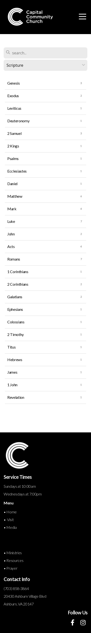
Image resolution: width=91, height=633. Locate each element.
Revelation (15, 397)
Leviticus (14, 108)
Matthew (14, 196)
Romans (13, 259)
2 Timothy (15, 334)
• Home (10, 511)
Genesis (13, 83)
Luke (11, 221)
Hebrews (14, 359)
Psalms (13, 158)
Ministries (14, 552)
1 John (12, 384)
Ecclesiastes (17, 171)
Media (11, 527)
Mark (12, 208)
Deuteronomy (18, 120)
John (11, 234)
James (12, 372)
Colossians (16, 322)
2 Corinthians (17, 284)
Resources (14, 560)
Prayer (11, 568)
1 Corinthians (17, 271)
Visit (10, 519)
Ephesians (15, 309)
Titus (11, 347)
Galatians (14, 296)
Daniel (12, 183)
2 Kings (13, 146)
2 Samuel (14, 133)
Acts (11, 246)
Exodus (13, 95)
